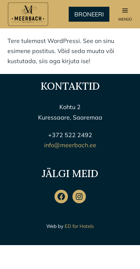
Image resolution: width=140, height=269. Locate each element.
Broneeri (89, 14)
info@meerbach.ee (70, 145)
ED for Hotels (79, 226)
